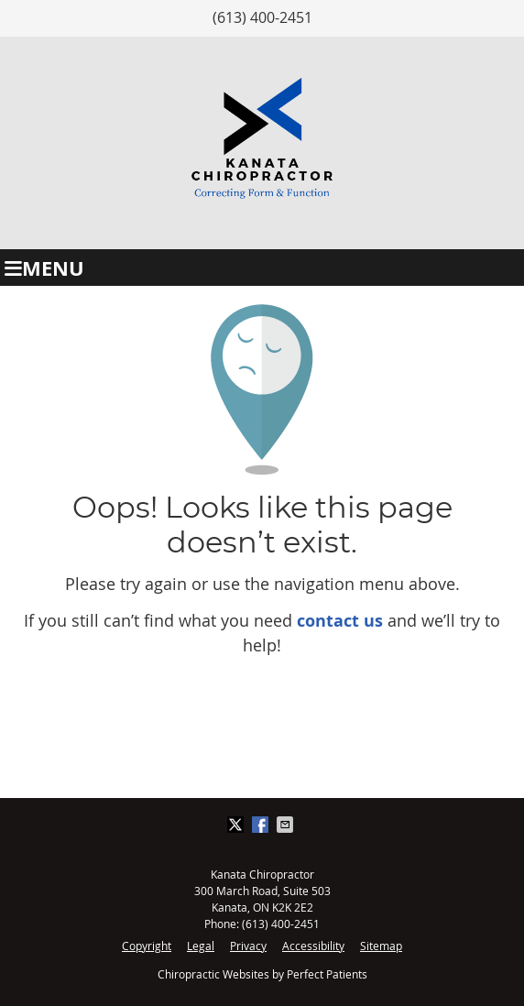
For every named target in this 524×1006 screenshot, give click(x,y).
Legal (200, 945)
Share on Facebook (262, 824)
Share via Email (287, 824)
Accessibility (313, 945)
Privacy (248, 945)
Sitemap (381, 945)
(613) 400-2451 (262, 17)
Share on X (237, 824)
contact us (340, 620)
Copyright (146, 945)
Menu (44, 268)
